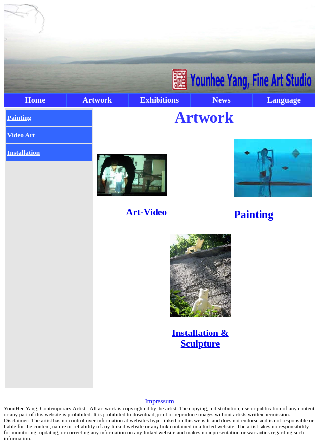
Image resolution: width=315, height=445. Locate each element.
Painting (19, 117)
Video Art (21, 135)
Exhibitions (159, 100)
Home (35, 100)
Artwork (97, 100)
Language (284, 100)
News (221, 100)
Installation (23, 152)
